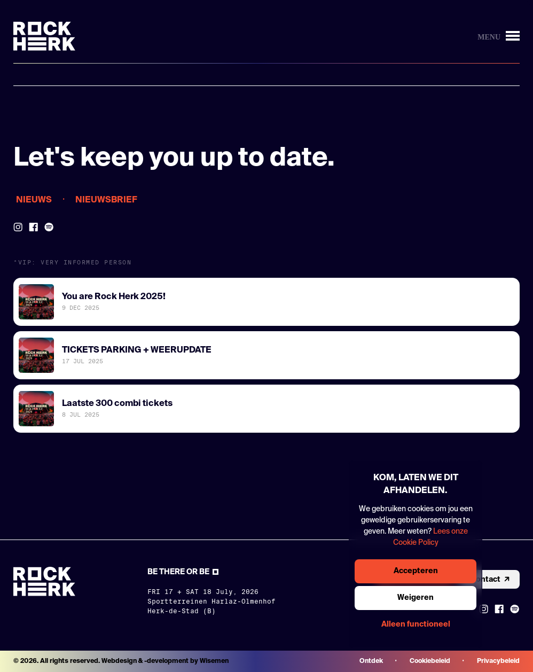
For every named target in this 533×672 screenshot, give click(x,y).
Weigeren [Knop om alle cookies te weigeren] (415, 597)
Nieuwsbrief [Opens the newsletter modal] (106, 200)
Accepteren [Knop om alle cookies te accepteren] (416, 571)
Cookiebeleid (430, 661)
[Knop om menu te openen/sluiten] (498, 36)
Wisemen (214, 661)
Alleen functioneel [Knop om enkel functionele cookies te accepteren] (415, 624)
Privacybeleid (498, 661)
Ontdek (371, 661)
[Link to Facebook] (33, 227)
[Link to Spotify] (49, 227)
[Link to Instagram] (17, 227)
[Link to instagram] (483, 609)
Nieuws (34, 200)
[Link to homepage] (44, 36)
